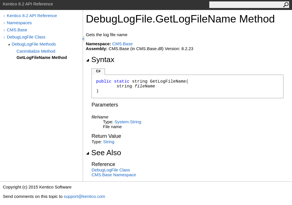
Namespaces (19, 22)
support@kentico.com (84, 196)
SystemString (128, 121)
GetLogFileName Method (42, 57)
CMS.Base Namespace (114, 174)
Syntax (100, 59)
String (108, 141)
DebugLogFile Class (26, 36)
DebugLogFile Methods (34, 44)
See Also (103, 152)
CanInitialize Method (36, 51)
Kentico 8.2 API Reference (32, 15)
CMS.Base (17, 29)
